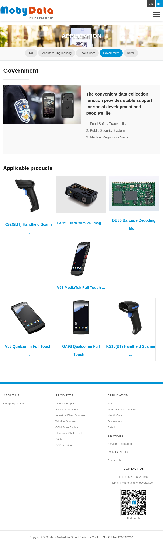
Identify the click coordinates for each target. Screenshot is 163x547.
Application (118, 395)
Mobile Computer (65, 403)
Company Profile (13, 403)
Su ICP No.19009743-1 (118, 537)
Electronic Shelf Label (68, 433)
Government (111, 53)
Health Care (87, 53)
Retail (131, 53)
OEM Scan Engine (66, 427)
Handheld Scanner (66, 409)
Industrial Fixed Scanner (70, 415)
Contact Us (114, 460)
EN (159, 3)
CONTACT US (118, 452)
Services (116, 435)
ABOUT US (11, 395)
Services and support (120, 443)
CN (151, 3)
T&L (31, 53)
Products (64, 395)
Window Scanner (65, 421)
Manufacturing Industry (57, 53)
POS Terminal (63, 445)
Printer (59, 439)
